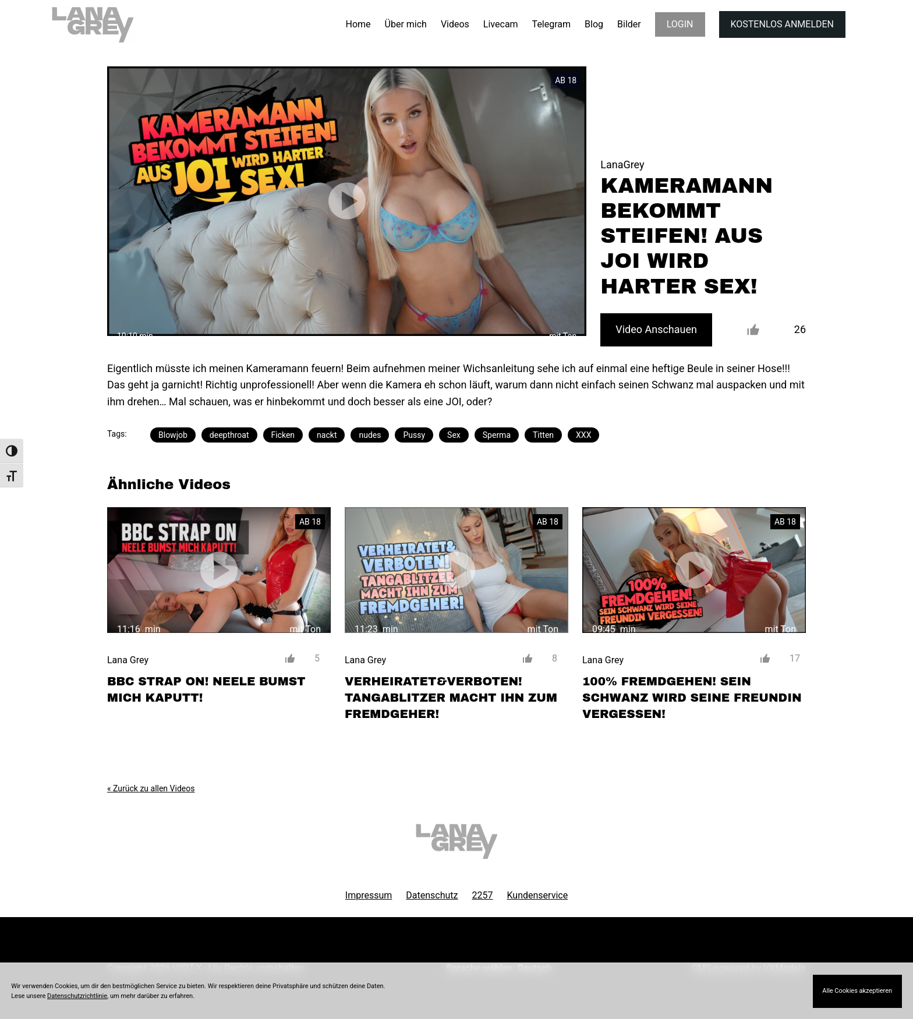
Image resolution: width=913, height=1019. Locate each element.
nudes (370, 435)
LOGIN (680, 24)
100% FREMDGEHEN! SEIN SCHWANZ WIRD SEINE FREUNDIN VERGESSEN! (692, 697)
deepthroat (229, 435)
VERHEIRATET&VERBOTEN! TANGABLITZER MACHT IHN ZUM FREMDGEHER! (451, 697)
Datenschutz (432, 895)
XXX (583, 435)
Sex (454, 435)
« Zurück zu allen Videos (150, 788)
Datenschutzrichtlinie (77, 996)
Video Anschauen (656, 329)
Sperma (497, 435)
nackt (327, 435)
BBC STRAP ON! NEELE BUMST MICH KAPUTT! (206, 689)
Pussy (414, 435)
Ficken (283, 435)
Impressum (368, 895)
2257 (482, 895)
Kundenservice (537, 895)
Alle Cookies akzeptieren (857, 991)
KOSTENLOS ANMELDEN (782, 24)
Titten (543, 435)
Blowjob (172, 435)
